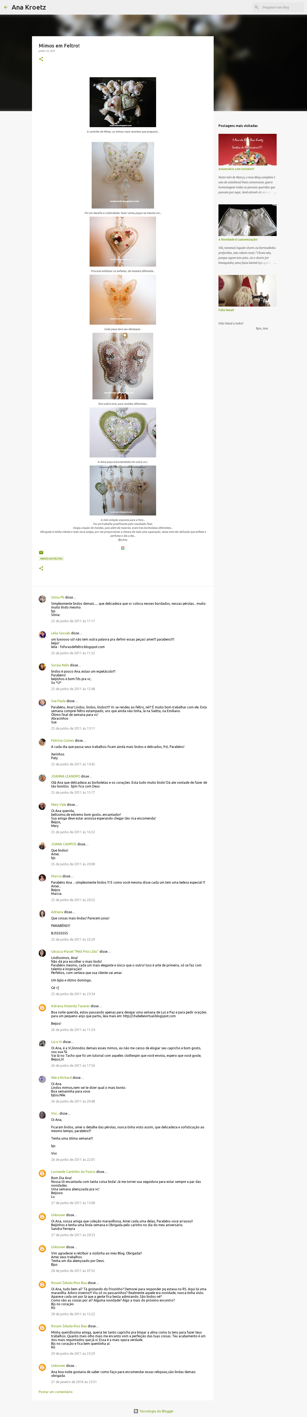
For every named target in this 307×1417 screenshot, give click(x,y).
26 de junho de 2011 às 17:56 (73, 1065)
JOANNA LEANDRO (65, 776)
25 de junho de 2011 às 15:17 (73, 792)
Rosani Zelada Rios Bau (69, 1283)
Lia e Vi (56, 1042)
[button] (41, 59)
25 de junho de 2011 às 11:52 (73, 653)
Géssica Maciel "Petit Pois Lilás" (75, 951)
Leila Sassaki (60, 633)
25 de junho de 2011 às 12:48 (73, 689)
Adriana (57, 912)
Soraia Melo (60, 665)
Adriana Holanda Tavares (70, 1006)
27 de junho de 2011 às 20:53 (73, 1235)
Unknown (58, 1215)
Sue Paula (58, 701)
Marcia (56, 876)
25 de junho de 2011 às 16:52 (73, 832)
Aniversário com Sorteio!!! (236, 169)
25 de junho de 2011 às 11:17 (73, 621)
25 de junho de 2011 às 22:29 (73, 939)
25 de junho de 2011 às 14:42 (73, 764)
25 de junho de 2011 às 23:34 (73, 994)
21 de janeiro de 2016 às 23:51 (74, 1382)
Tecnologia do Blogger (153, 1411)
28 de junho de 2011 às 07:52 (73, 1271)
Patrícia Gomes (62, 740)
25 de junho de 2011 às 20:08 (73, 864)
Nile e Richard (61, 1077)
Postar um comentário (56, 1392)
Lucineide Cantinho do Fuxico (73, 1172)
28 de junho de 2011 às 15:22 (73, 1314)
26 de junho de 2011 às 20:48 (73, 1101)
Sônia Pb (57, 597)
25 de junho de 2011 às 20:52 (73, 900)
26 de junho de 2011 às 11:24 (73, 1030)
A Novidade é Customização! (238, 239)
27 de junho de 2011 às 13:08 (73, 1203)
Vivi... (55, 1113)
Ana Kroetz (29, 7)
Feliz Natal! (226, 310)
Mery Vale (58, 804)
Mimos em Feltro (51, 558)
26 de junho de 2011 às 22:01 (73, 1159)
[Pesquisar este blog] (282, 7)
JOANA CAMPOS (63, 844)
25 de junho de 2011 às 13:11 (73, 728)
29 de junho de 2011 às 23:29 (73, 1353)
